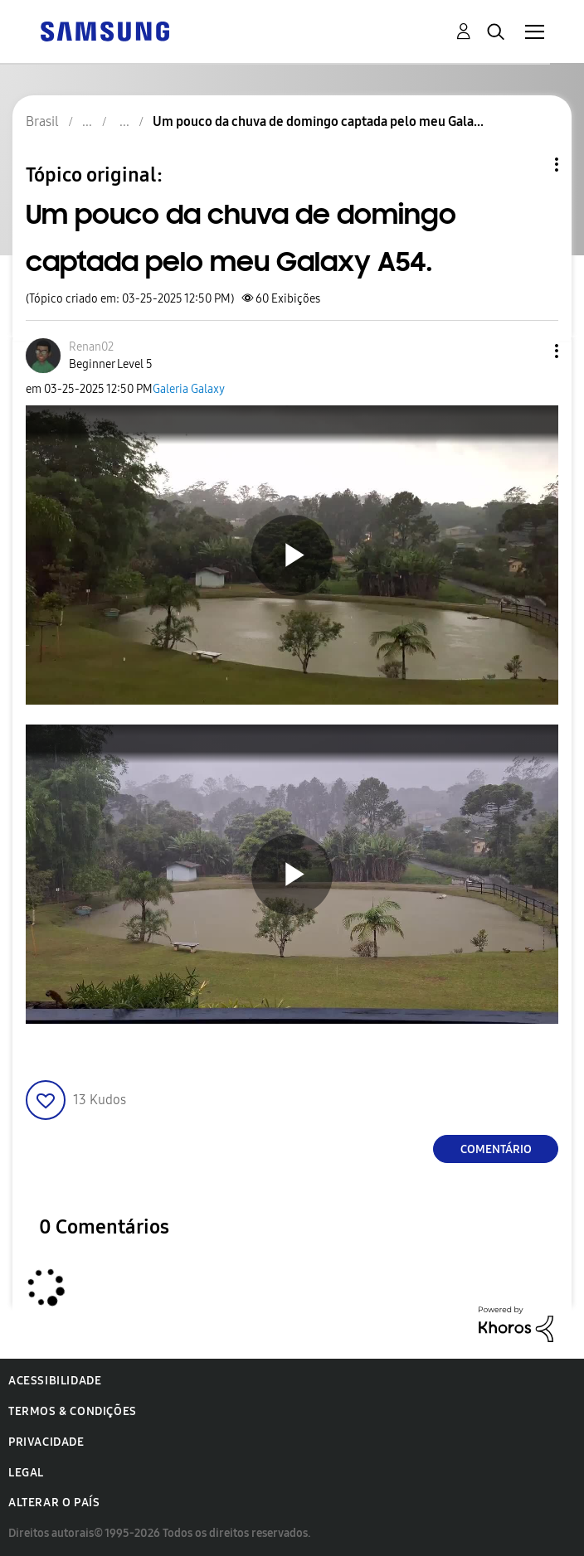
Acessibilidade (54, 1381)
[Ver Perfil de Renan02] (91, 347)
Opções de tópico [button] (528, 164)
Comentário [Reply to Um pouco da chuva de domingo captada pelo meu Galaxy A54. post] (496, 1149)
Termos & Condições (72, 1411)
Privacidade (46, 1442)
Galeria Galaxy (189, 389)
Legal (26, 1473)
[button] (529, 351)
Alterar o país (54, 1502)
